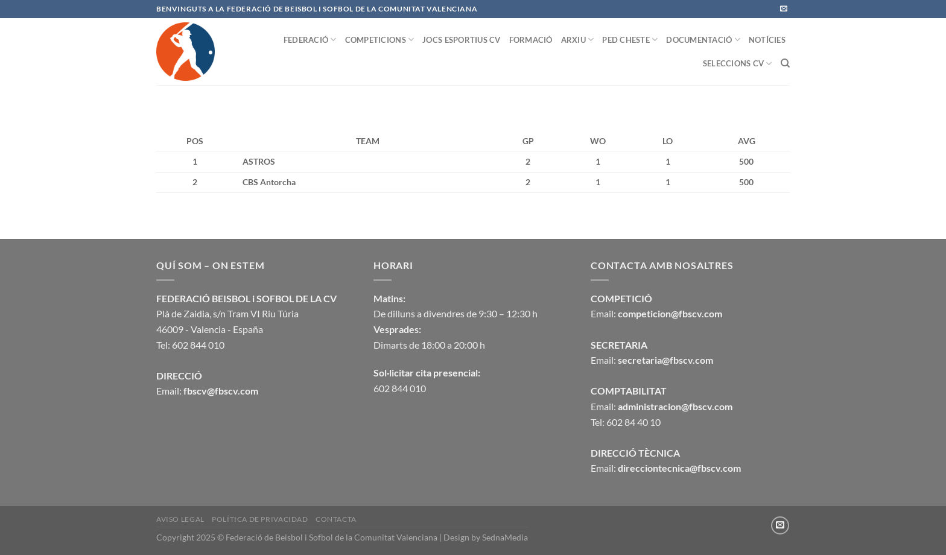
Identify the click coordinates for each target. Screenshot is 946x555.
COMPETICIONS (379, 39)
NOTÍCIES (767, 40)
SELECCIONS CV (737, 63)
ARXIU (577, 39)
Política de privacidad (260, 519)
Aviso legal (180, 519)
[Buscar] (785, 63)
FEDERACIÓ (310, 39)
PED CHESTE (630, 39)
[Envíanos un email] (783, 9)
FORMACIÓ (531, 40)
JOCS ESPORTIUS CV (461, 40)
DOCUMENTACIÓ (703, 39)
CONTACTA (336, 519)
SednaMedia (505, 537)
